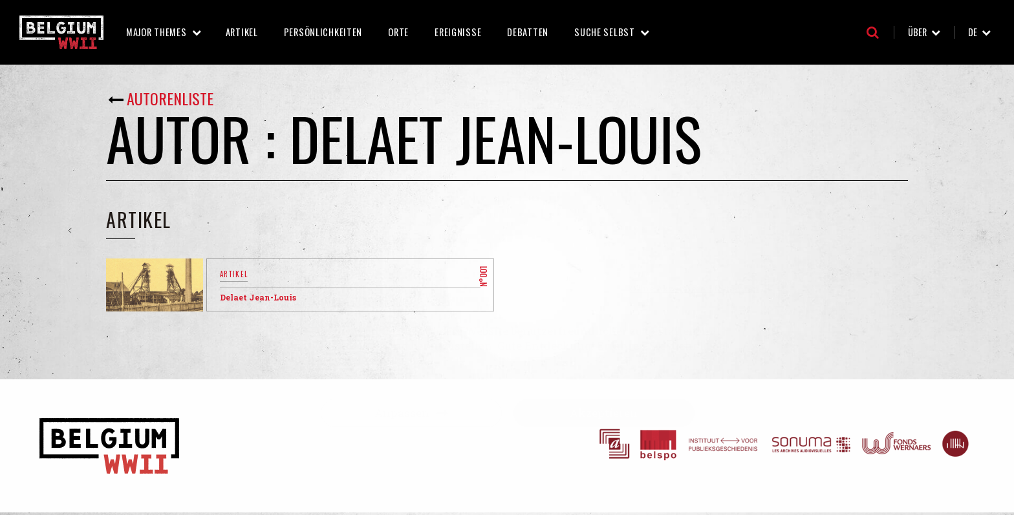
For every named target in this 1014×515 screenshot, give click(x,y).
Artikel (242, 32)
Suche (872, 32)
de (972, 32)
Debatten (527, 32)
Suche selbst (604, 32)
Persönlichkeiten (323, 32)
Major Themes (156, 32)
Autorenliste (170, 98)
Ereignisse (458, 32)
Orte (398, 32)
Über (917, 32)
